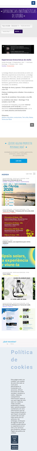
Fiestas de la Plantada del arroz (12, 180)
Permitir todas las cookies (14, 439)
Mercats (5, 276)
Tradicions (11, 182)
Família (5, 182)
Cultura (17, 182)
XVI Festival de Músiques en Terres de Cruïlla (16, 305)
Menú (33, 3)
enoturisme (18, 117)
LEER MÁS (18, 161)
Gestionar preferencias (15, 447)
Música (5, 306)
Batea (31, 117)
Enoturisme (6, 212)
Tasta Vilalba (7, 274)
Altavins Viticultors (8, 117)
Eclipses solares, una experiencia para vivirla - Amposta (17, 242)
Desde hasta (16, 178)
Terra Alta (25, 117)
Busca (17, 31)
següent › (34, 174)
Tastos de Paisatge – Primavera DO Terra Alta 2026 (18, 211)
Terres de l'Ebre (7, 119)
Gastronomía (25, 182)
